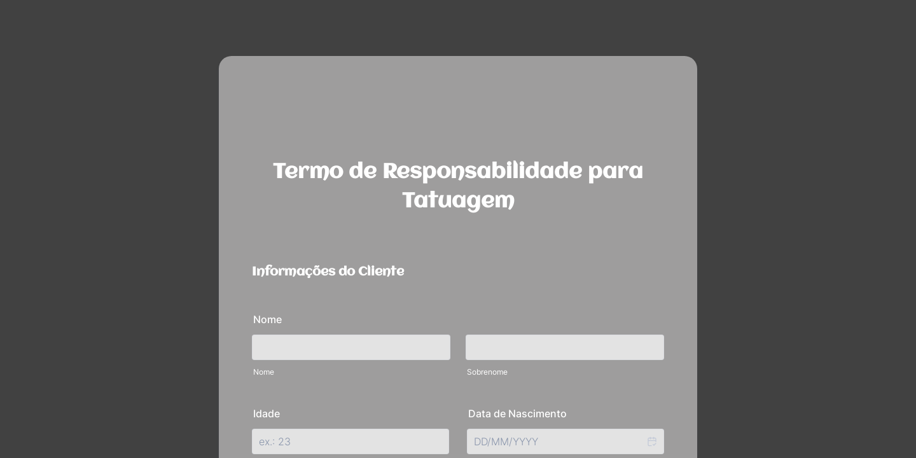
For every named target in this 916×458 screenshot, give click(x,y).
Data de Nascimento (517, 413)
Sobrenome (487, 372)
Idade (266, 413)
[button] (651, 441)
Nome (267, 319)
